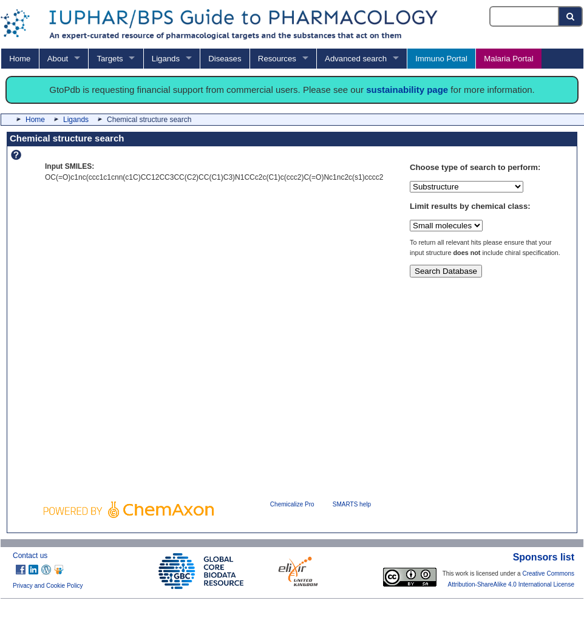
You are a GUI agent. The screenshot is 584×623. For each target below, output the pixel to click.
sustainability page (407, 89)
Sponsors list (543, 557)
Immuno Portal (441, 58)
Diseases (224, 58)
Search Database (446, 271)
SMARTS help (352, 504)
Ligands (166, 58)
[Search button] (571, 16)
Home (19, 58)
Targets (110, 58)
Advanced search (356, 58)
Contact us (30, 555)
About (57, 58)
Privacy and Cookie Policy (48, 585)
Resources (277, 58)
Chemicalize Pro (292, 504)
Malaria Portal (508, 58)
